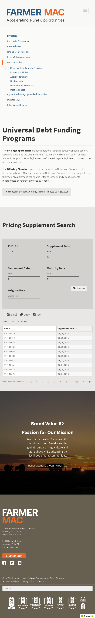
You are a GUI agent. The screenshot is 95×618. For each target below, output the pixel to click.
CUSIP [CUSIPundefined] (7, 328)
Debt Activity (16, 81)
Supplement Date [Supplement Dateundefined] (66, 328)
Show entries (14, 321)
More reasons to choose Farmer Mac (47, 465)
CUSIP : (13, 246)
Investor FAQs (13, 99)
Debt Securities (14, 62)
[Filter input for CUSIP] (24, 251)
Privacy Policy (28, 581)
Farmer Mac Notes (19, 72)
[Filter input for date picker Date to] (63, 257)
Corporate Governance (18, 41)
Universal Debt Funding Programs (26, 68)
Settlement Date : (19, 268)
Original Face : (17, 290)
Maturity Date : (57, 268)
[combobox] (14, 321)
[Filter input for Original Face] (24, 296)
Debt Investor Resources (22, 85)
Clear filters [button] (80, 288)
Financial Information (18, 51)
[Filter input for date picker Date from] (63, 251)
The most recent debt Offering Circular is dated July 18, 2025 (36, 191)
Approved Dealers (18, 76)
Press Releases (14, 46)
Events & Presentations (18, 57)
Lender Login (14, 556)
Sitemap (40, 581)
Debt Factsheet (17, 89)
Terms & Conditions (11, 581)
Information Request (17, 105)
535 (76, 382)
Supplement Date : (59, 246)
